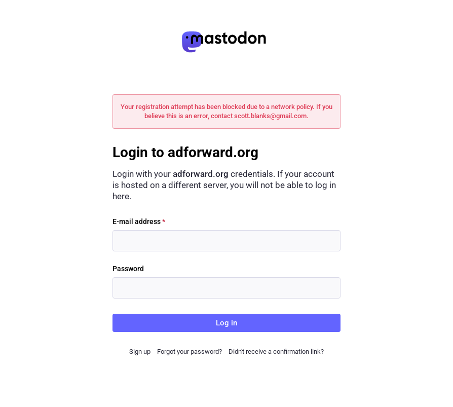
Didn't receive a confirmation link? (276, 351)
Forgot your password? (189, 351)
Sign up (139, 351)
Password (128, 269)
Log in (226, 322)
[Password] (226, 288)
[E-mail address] (226, 240)
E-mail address (138, 221)
